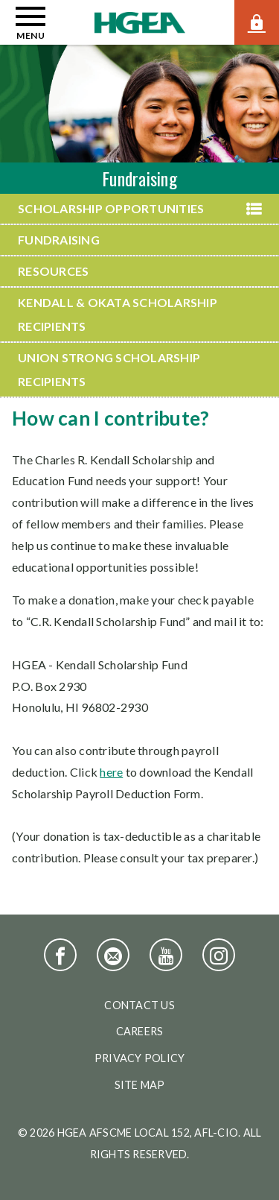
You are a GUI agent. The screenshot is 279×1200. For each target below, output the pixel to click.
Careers (140, 1031)
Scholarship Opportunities (111, 208)
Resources (53, 271)
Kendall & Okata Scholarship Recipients (117, 314)
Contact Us (139, 1005)
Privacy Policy (139, 1058)
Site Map (140, 1085)
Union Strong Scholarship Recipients (109, 369)
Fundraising (59, 240)
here (111, 772)
